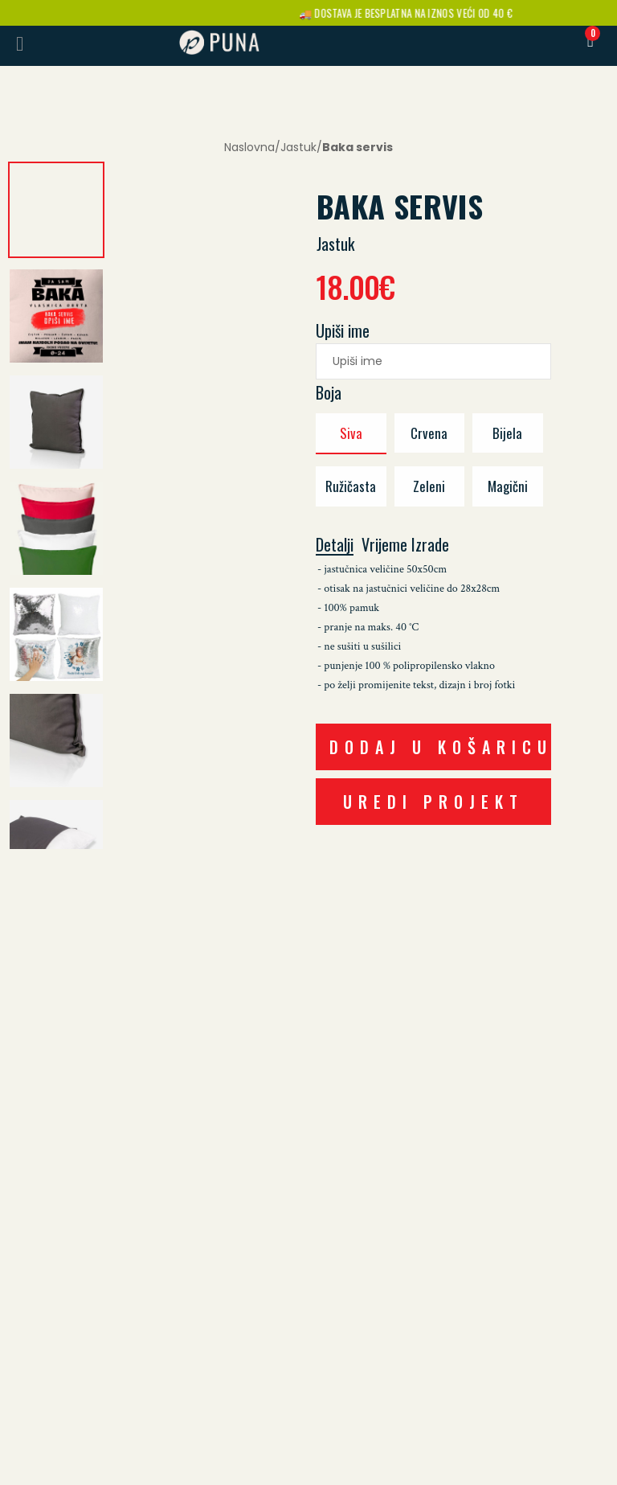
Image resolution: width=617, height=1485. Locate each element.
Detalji (334, 545)
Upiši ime (343, 330)
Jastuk (298, 147)
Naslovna (249, 147)
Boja (328, 392)
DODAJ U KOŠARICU (440, 747)
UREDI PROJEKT (433, 802)
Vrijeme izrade (405, 545)
